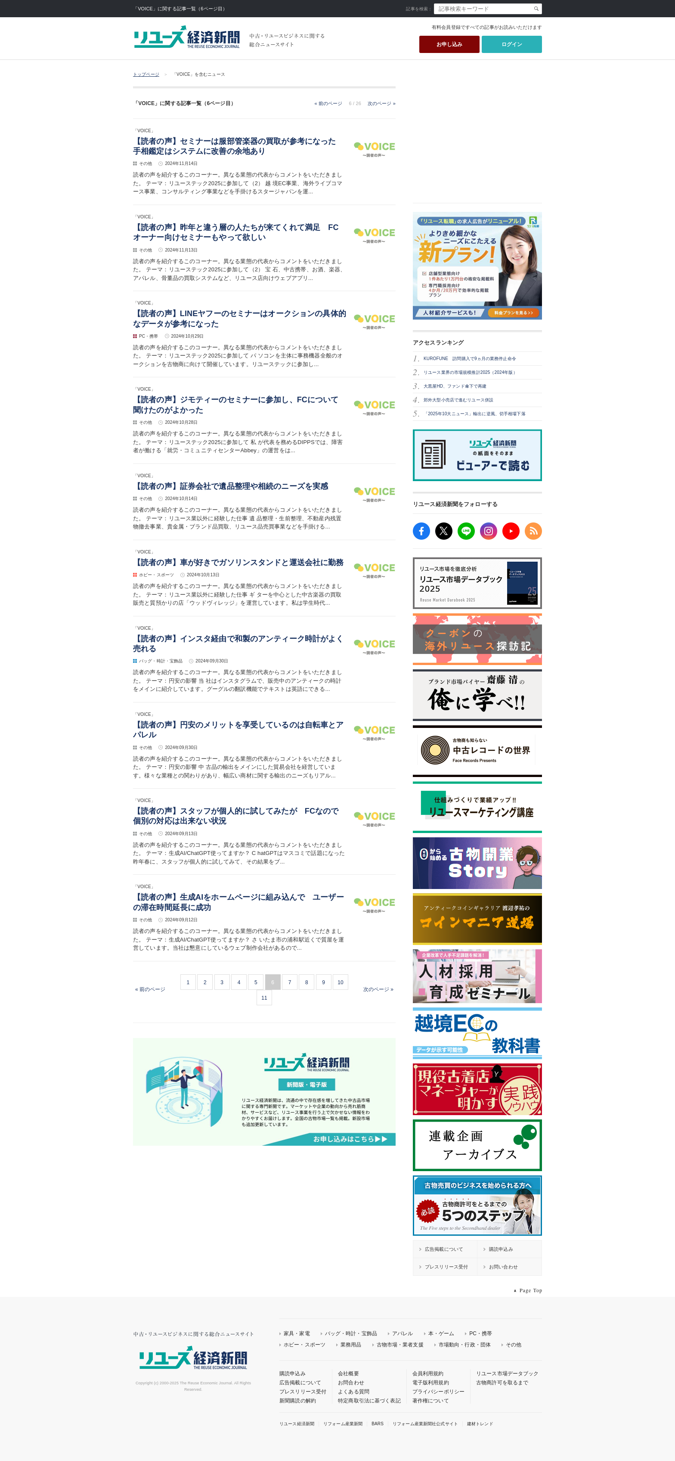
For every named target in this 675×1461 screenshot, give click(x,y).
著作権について (430, 1401)
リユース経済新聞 (296, 1423)
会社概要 (348, 1374)
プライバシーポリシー (438, 1392)
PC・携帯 (480, 1333)
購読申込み (292, 1374)
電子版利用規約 (430, 1383)
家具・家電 (297, 1333)
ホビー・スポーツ (304, 1345)
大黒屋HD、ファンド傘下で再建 (455, 386)
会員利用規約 (428, 1374)
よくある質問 (353, 1392)
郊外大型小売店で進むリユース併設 (458, 400)
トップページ (146, 74)
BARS (378, 1423)
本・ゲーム (441, 1333)
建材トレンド (480, 1423)
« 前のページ (329, 103)
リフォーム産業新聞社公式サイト (425, 1423)
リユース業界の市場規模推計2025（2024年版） (470, 372)
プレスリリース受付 (302, 1392)
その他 (513, 1345)
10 (340, 982)
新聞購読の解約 (297, 1401)
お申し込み (450, 44)
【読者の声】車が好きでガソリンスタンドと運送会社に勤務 (238, 562)
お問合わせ (351, 1383)
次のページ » (382, 103)
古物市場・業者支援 (400, 1345)
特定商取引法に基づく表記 (369, 1401)
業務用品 (351, 1345)
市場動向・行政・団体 (465, 1345)
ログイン (512, 44)
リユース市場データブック (507, 1374)
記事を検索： (419, 8)
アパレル (402, 1333)
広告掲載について (300, 1383)
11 (264, 998)
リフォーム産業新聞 (342, 1423)
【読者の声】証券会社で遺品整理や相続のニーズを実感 (230, 486)
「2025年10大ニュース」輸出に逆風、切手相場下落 (475, 413)
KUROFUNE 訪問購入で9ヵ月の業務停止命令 (470, 358)
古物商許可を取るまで (502, 1383)
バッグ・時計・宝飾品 (351, 1333)
